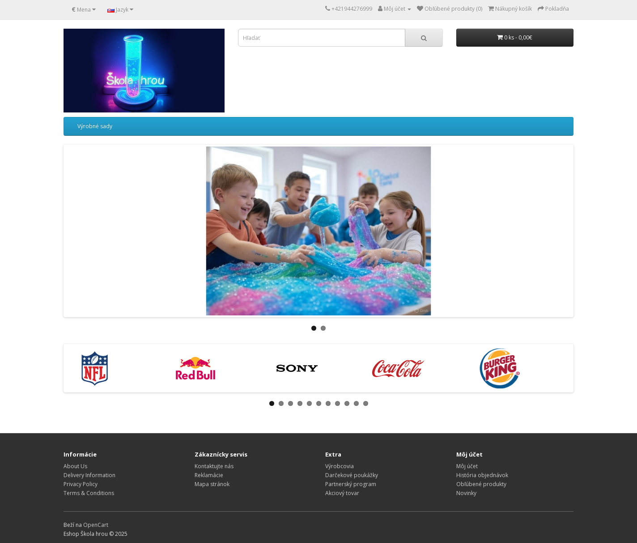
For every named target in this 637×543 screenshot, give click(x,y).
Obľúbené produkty (481, 484)
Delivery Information (89, 475)
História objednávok (482, 475)
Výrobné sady (94, 126)
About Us (75, 466)
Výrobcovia (339, 466)
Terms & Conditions (89, 493)
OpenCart (95, 525)
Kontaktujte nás (214, 466)
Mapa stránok (212, 484)
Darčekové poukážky (351, 475)
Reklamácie (209, 475)
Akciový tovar (342, 493)
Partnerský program (350, 484)
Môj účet (467, 466)
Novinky (466, 493)
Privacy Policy (81, 484)
